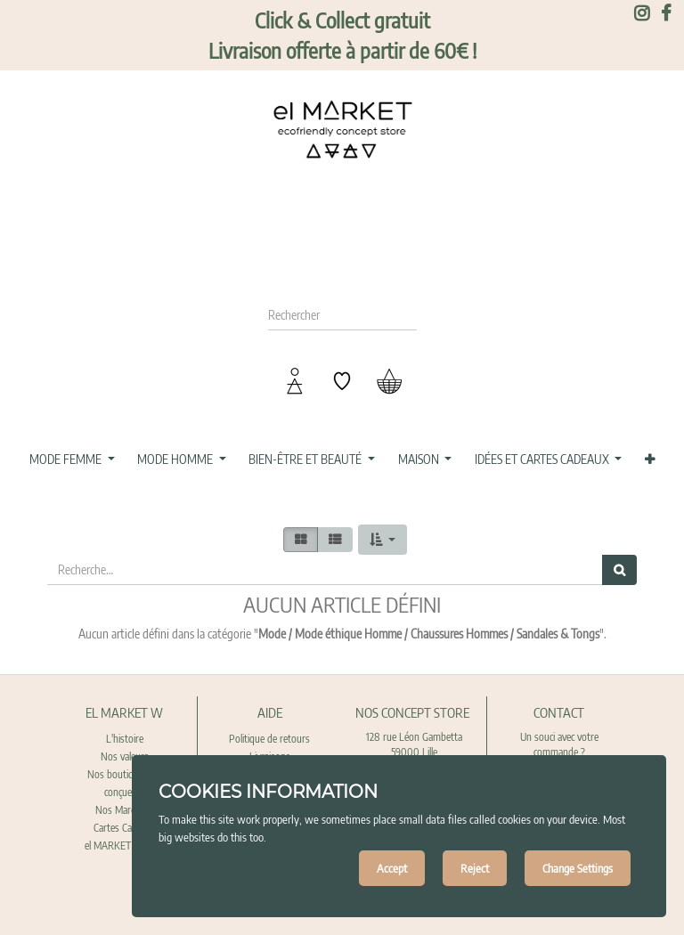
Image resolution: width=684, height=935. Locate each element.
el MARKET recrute (125, 845)
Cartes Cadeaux (125, 827)
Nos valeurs (125, 756)
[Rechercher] (619, 570)
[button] (649, 459)
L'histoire (124, 738)
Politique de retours (269, 738)
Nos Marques (124, 810)
